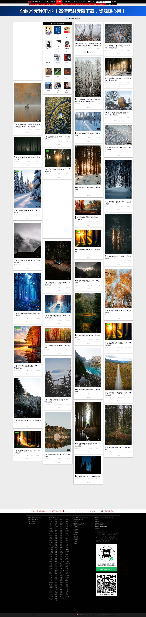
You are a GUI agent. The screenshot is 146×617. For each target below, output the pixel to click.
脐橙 (50, 563)
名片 (61, 530)
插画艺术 (78, 4)
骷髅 (61, 575)
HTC (56, 554)
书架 (56, 600)
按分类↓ (32, 4)
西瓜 (61, 551)
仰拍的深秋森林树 (114, 310)
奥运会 (67, 551)
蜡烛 (56, 573)
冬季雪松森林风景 (84, 133)
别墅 (61, 549)
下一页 (89, 511)
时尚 (56, 546)
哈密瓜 (51, 551)
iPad (61, 554)
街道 (56, 542)
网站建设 (83, 2)
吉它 (66, 587)
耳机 (66, 526)
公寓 (50, 558)
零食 (61, 584)
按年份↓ (49, 4)
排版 (56, 568)
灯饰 (56, 589)
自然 (61, 533)
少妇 (61, 539)
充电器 (67, 575)
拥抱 (50, 561)
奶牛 (50, 572)
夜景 (66, 556)
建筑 (61, 525)
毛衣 (56, 563)
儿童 (56, 561)
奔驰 (66, 554)
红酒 (56, 547)
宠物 (66, 566)
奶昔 (56, 580)
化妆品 (51, 546)
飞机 (56, 530)
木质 (66, 589)
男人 (56, 539)
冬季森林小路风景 (114, 202)
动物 (66, 521)
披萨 (56, 535)
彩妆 (56, 521)
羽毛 (56, 596)
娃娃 (50, 566)
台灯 (66, 572)
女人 (50, 519)
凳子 (66, 546)
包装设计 (66, 4)
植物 (66, 523)
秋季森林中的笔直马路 (116, 393)
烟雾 (61, 586)
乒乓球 (67, 596)
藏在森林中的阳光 (114, 256)
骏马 (50, 584)
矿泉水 (51, 547)
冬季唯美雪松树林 (23, 210)
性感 (50, 530)
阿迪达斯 (67, 563)
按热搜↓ (43, 4)
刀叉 (56, 575)
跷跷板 (62, 582)
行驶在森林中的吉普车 (85, 444)
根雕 (61, 577)
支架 (61, 579)
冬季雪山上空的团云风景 (55, 400)
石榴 (61, 589)
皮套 (50, 589)
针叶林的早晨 (22, 420)
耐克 (61, 563)
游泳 (56, 559)
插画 (50, 537)
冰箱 (66, 542)
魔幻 (61, 594)
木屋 (56, 594)
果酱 (50, 580)
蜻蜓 (66, 586)
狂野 (50, 539)
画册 (61, 547)
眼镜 (61, 565)
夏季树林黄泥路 (114, 447)
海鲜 (61, 591)
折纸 (66, 570)
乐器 (56, 586)
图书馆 (56, 593)
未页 (93, 511)
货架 (56, 558)
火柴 (61, 568)
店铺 (66, 594)
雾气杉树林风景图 (84, 281)
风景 (61, 521)
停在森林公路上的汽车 (55, 283)
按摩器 (51, 587)
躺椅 (56, 566)
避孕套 (51, 532)
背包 (50, 575)
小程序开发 (77, 2)
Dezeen (62, 570)
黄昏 (50, 573)
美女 (50, 525)
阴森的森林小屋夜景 (24, 157)
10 (84, 511)
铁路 (66, 558)
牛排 (66, 591)
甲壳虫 (62, 598)
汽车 (56, 519)
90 (89, 2)
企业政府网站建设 (99, 523)
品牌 (56, 533)
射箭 (50, 559)
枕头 (66, 579)
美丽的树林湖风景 (53, 454)
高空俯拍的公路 (53, 137)
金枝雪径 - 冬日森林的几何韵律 (118, 46)
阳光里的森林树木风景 (25, 451)
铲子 (61, 572)
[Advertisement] (27, 51)
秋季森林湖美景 (83, 335)
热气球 (67, 577)
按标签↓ (37, 4)
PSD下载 (70, 2)
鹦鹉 (50, 540)
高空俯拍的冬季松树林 (116, 147)
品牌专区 (96, 4)
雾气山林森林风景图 (24, 260)
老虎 (66, 519)
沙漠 (50, 577)
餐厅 (50, 570)
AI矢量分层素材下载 (79, 523)
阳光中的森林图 (83, 249)
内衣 (66, 528)
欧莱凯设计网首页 (78, 519)
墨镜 (61, 580)
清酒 (66, 584)
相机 (50, 528)
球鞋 (50, 565)
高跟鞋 (67, 549)
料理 (50, 593)
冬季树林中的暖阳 (84, 187)
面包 (66, 540)
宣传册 (67, 530)
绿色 (61, 523)
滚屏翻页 (108, 4)
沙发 (61, 528)
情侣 (66, 559)
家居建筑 (84, 4)
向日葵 (51, 542)
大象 (66, 533)
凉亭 (61, 558)
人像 (61, 535)
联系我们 (97, 528)
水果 (50, 521)
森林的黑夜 (82, 476)
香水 (50, 556)
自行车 (56, 526)
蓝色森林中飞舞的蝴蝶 (25, 314)
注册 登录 (114, 4)
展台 (66, 593)
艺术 (56, 537)
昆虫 (56, 523)
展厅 (61, 593)
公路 (61, 542)
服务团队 (97, 521)
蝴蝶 (66, 580)
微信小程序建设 (99, 525)
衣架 (50, 591)
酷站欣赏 (53, 2)
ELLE (61, 553)
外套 (56, 582)
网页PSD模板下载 (78, 525)
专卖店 (51, 596)
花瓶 (50, 586)
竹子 (56, 556)
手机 (66, 544)
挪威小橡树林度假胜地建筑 (118, 113)
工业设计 (90, 4)
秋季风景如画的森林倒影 (25, 366)
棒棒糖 (56, 570)
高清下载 (102, 4)
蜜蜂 (61, 559)
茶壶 (66, 582)
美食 (50, 535)
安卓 (56, 579)
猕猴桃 (67, 561)
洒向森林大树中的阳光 (116, 343)
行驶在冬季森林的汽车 (55, 316)
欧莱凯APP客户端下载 (101, 526)
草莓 (56, 565)
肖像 (66, 547)
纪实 (56, 549)
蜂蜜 (56, 553)
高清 (61, 537)
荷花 (50, 594)
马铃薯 (51, 553)
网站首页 (47, 2)
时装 (61, 519)
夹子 (66, 598)
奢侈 (61, 546)
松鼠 (56, 551)
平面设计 (55, 4)
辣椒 (56, 598)
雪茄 (50, 600)
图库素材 (58, 2)
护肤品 (51, 582)
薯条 (50, 579)
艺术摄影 (60, 4)
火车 (66, 568)
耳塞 (66, 565)
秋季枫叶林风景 (53, 345)
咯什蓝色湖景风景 (84, 389)
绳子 (61, 587)
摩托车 (67, 535)
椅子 (61, 526)
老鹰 (56, 577)
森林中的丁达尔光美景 (55, 169)
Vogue (66, 553)
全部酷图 (76, 529)
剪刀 (56, 584)
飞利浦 (62, 561)
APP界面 (76, 536)
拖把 (56, 587)
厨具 (61, 573)
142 (92, 2)
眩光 (61, 532)
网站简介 (97, 519)
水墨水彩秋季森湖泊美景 (86, 217)
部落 (50, 554)
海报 (50, 568)
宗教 (66, 539)
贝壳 (56, 591)
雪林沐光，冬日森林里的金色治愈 (119, 78)
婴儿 (50, 526)
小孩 (66, 525)
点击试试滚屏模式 (109, 511)
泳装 (66, 573)
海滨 (61, 556)
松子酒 (51, 598)
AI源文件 (64, 2)
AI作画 (73, 4)
